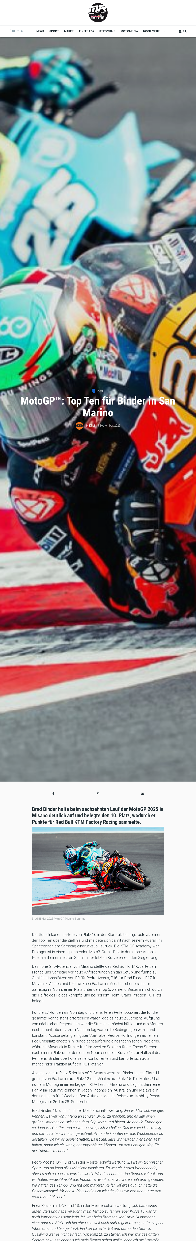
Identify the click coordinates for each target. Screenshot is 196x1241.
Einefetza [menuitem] (86, 31)
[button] (53, 794)
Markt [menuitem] (69, 31)
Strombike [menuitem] (107, 31)
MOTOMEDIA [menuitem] (129, 31)
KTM (92, 425)
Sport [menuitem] (54, 31)
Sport (99, 391)
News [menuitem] (40, 31)
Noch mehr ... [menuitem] (153, 32)
